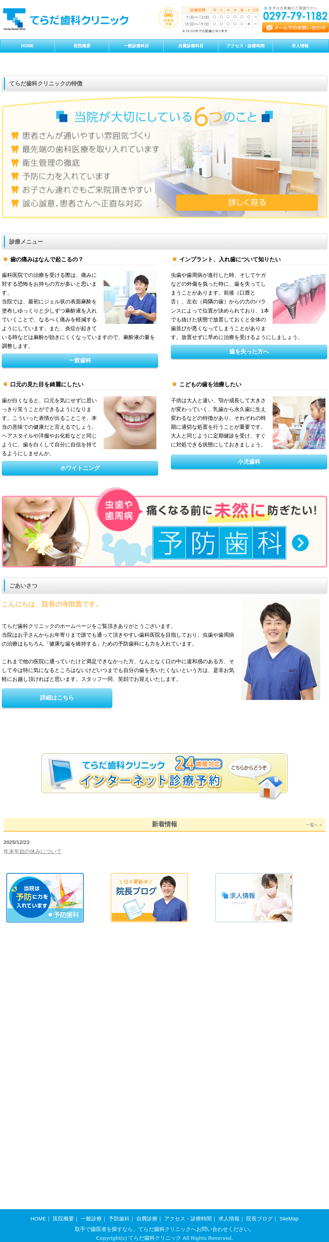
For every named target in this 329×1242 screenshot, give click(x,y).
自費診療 (146, 1214)
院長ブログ (259, 1214)
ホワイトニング (80, 648)
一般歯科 (80, 540)
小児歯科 (249, 641)
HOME (38, 1214)
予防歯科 (119, 1214)
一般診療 (91, 1214)
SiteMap (288, 1214)
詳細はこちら (57, 877)
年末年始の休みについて (33, 1114)
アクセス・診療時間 (188, 1214)
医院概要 (63, 1214)
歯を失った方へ (249, 531)
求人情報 (229, 1214)
